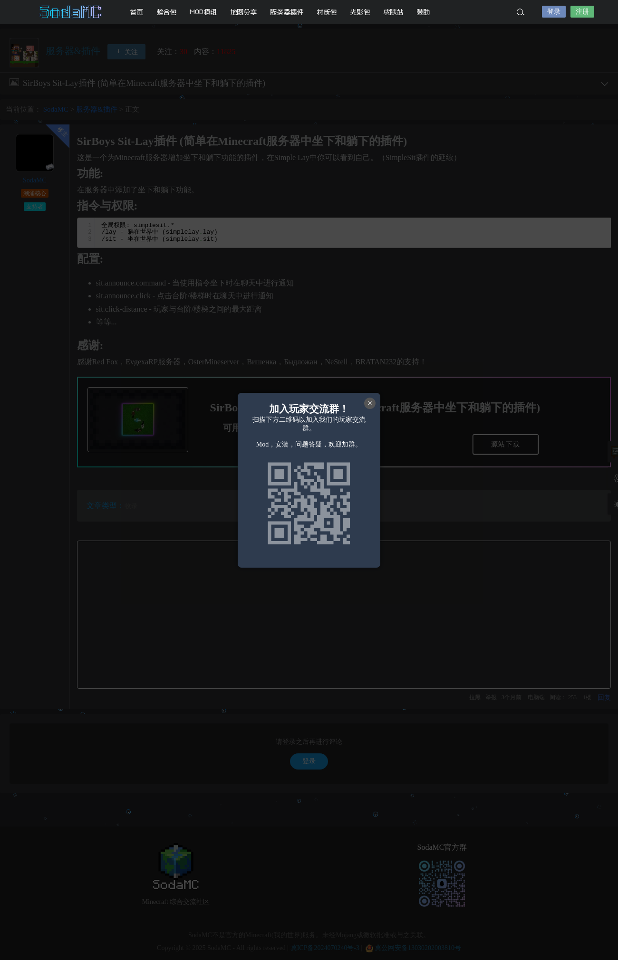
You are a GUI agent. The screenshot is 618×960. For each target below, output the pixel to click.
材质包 (327, 12)
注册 (582, 11)
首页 (137, 12)
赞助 (423, 12)
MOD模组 (203, 12)
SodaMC (71, 12)
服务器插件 (287, 12)
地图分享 (244, 12)
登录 (553, 11)
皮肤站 (394, 12)
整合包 (167, 12)
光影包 (360, 12)
